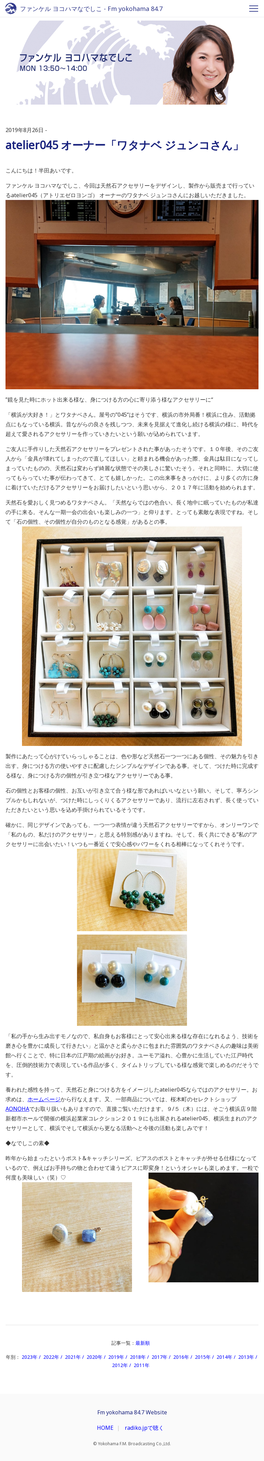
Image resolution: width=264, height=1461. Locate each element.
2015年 (203, 1357)
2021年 (73, 1357)
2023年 (29, 1357)
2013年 (246, 1357)
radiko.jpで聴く (144, 1428)
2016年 (181, 1357)
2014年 (224, 1357)
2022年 (51, 1357)
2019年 (116, 1357)
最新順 (142, 1343)
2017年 (159, 1357)
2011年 (142, 1365)
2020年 (94, 1357)
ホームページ (44, 1099)
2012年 (120, 1365)
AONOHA (17, 1109)
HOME (105, 1428)
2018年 (138, 1357)
